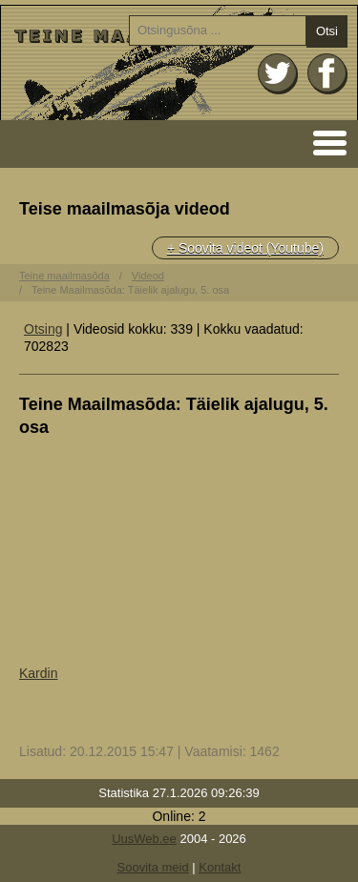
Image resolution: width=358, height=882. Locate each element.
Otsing (43, 329)
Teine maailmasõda (64, 275)
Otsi (327, 31)
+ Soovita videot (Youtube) (245, 248)
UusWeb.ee (144, 838)
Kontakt (220, 867)
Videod (148, 275)
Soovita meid (153, 867)
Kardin (38, 673)
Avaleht (179, 63)
